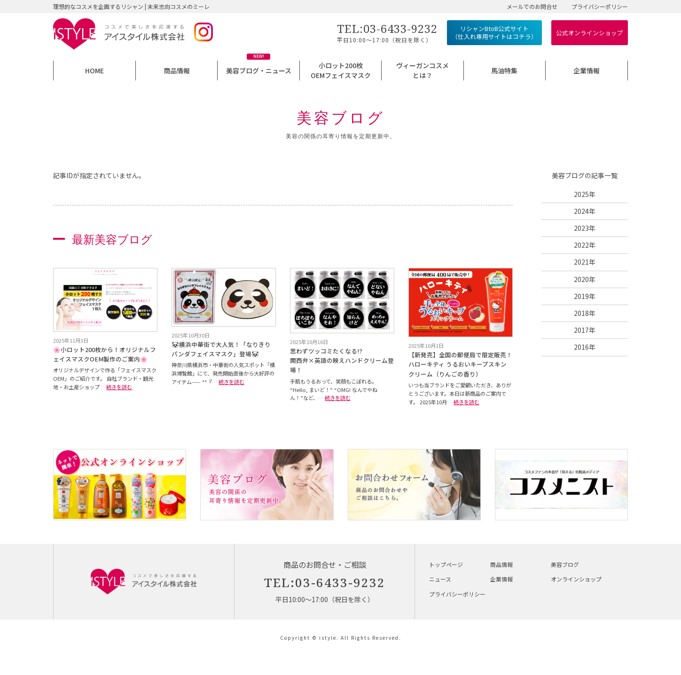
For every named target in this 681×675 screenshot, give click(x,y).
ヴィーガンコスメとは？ (422, 70)
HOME (94, 70)
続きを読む (119, 387)
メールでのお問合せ (532, 6)
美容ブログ (565, 564)
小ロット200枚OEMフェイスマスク (341, 70)
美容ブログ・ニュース (258, 70)
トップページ (446, 564)
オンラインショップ (576, 579)
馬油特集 (504, 70)
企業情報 (586, 70)
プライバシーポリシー (599, 6)
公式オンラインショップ (589, 32)
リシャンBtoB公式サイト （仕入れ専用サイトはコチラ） (494, 32)
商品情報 (177, 70)
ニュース (440, 579)
